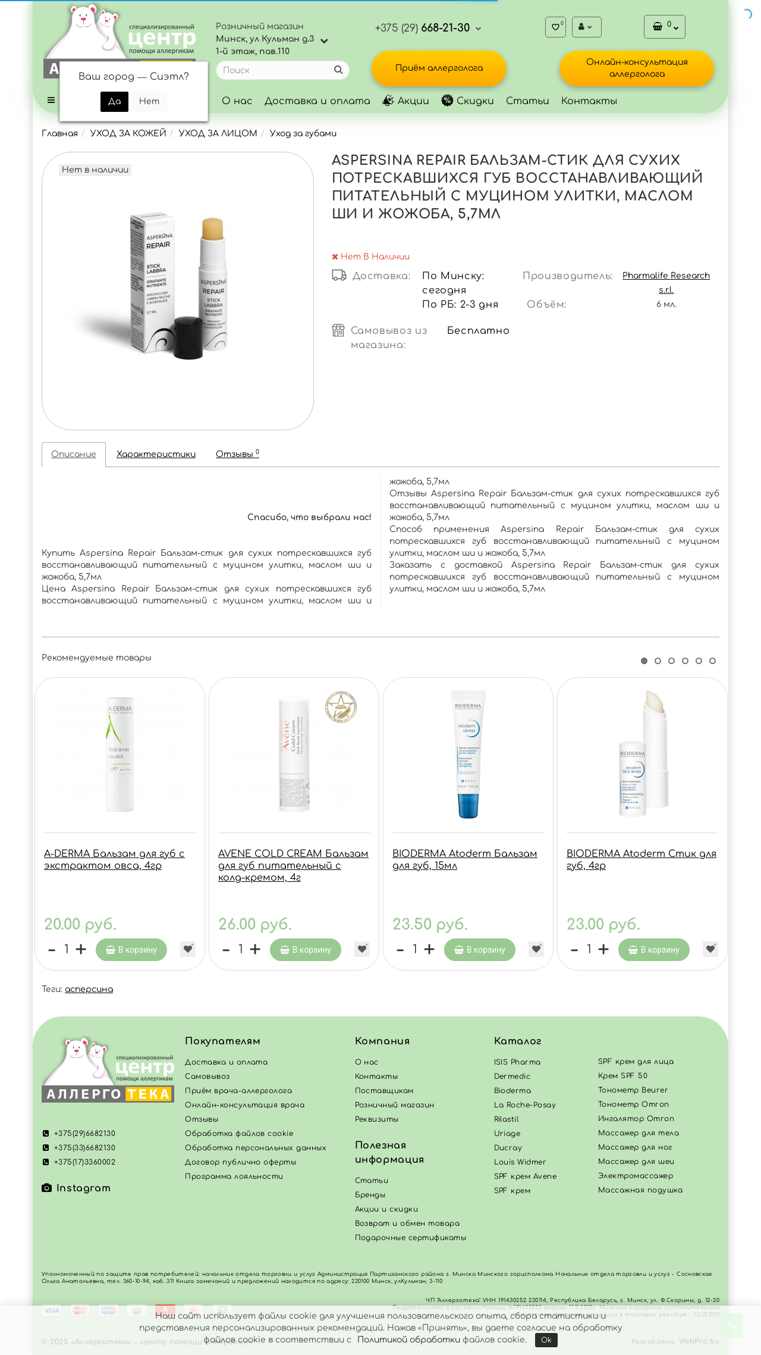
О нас (237, 101)
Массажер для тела (638, 1133)
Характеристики (156, 454)
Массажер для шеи (636, 1161)
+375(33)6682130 (78, 1148)
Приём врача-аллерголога (238, 1091)
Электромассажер (635, 1176)
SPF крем (512, 1191)
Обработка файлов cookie (239, 1133)
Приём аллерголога (439, 68)
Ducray (508, 1148)
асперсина (89, 989)
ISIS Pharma (517, 1062)
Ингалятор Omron (636, 1119)
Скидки (467, 101)
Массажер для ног (635, 1147)
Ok (546, 1340)
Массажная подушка (640, 1190)
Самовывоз (207, 1076)
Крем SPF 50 (622, 1076)
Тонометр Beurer (633, 1090)
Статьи (527, 101)
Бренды (370, 1195)
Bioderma (513, 1091)
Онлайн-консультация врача (244, 1105)
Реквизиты (377, 1119)
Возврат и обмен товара (407, 1223)
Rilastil (506, 1119)
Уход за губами (303, 133)
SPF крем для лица (636, 1061)
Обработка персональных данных (255, 1148)
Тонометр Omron (633, 1104)
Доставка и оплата (317, 101)
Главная (60, 133)
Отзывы (237, 454)
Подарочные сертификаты (411, 1238)
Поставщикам (384, 1091)
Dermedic (512, 1076)
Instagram (76, 1188)
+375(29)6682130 (78, 1133)
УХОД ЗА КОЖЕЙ (128, 133)
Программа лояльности (234, 1176)
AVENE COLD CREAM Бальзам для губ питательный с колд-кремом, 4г (293, 866)
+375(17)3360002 (78, 1162)
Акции (405, 101)
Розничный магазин (395, 1105)
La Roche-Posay (525, 1105)
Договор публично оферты (240, 1162)
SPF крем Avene (525, 1176)
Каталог (518, 1041)
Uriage (507, 1133)
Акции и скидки (387, 1209)
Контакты (589, 101)
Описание (73, 454)
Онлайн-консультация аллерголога (637, 68)
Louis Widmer (520, 1162)
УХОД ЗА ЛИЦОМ (218, 133)
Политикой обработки (408, 1339)
